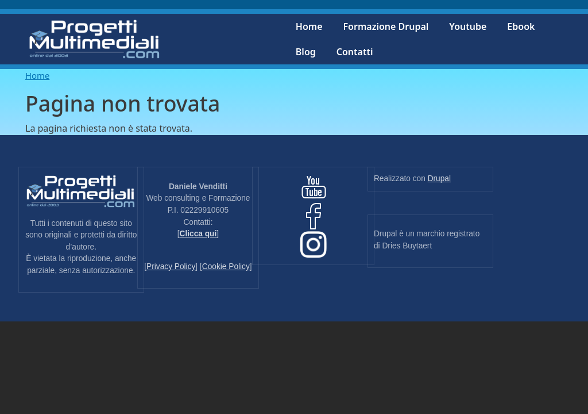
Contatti (354, 51)
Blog (306, 51)
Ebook (521, 26)
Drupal (439, 178)
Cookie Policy (226, 266)
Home (309, 26)
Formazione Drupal (386, 26)
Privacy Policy (170, 266)
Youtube (467, 26)
